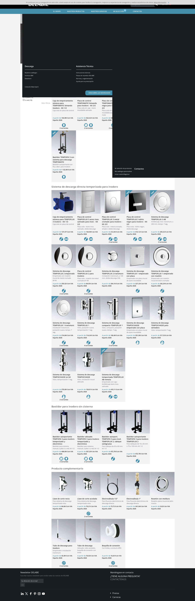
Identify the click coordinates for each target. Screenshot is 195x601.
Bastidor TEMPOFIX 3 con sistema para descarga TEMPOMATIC (63, 159)
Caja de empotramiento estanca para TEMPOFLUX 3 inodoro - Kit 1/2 (63, 219)
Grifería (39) (29, 79)
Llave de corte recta (61, 499)
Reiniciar (43, 71)
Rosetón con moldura (160, 499)
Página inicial (27, 16)
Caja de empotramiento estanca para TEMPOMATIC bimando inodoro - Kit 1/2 (63, 104)
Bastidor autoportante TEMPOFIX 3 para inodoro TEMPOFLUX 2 (137, 439)
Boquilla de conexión (111, 545)
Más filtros (46, 103)
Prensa (115, 589)
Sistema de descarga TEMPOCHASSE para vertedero (160, 325)
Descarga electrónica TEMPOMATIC (135, 102)
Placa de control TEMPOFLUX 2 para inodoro (85, 273)
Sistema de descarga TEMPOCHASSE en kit (62, 375)
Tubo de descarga (84, 545)
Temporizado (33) (31, 91)
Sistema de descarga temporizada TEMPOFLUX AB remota (113, 377)
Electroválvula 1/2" (110, 499)
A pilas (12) (29, 97)
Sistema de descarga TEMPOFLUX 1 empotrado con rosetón (162, 273)
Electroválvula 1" (134, 499)
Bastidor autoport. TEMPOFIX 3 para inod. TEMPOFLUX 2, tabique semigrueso (111, 440)
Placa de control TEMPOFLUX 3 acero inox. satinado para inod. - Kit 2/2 (88, 220)
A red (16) (28, 100)
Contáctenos (118, 579)
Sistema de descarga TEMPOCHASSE (86, 375)
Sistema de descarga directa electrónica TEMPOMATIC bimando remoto (161, 104)
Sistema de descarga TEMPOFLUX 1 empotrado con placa (137, 273)
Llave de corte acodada (87, 499)
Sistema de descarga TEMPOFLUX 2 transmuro (112, 272)
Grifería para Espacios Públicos (63, 16)
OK (60, 581)
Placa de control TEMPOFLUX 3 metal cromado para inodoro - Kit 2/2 (112, 220)
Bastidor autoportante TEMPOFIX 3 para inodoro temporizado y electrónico (63, 440)
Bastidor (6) (29, 82)
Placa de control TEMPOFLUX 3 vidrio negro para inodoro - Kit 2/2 (137, 220)
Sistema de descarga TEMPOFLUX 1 (86, 324)
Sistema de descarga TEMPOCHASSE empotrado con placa (136, 325)
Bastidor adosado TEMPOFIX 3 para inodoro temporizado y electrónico (88, 440)
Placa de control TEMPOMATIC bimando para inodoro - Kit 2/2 (87, 103)
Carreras (116, 593)
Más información (160, 2)
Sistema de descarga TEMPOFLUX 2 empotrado (64, 272)
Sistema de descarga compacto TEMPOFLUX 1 (112, 324)
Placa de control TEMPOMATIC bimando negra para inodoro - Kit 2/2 (112, 104)
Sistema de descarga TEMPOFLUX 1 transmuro (63, 324)
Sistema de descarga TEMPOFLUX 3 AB (160, 218)
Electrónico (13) (31, 88)
